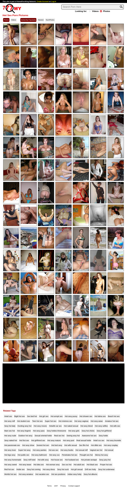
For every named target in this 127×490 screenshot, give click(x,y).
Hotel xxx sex (98, 440)
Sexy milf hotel (29, 460)
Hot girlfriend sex (38, 440)
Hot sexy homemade (12, 460)
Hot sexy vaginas (81, 421)
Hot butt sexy (56, 445)
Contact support (74, 486)
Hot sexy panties (39, 450)
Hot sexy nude (10, 436)
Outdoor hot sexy (25, 436)
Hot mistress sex (65, 421)
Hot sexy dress (49, 469)
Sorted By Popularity (28, 20)
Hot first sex (24, 440)
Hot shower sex (86, 416)
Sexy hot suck (63, 469)
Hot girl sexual (77, 469)
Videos (94, 11)
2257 (56, 486)
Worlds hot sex (10, 474)
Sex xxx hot (66, 465)
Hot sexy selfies (101, 426)
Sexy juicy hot (105, 460)
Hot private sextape (89, 460)
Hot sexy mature (54, 440)
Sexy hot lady (9, 426)
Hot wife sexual (70, 445)
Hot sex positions (58, 474)
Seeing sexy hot (73, 436)
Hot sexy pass (39, 431)
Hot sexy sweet (10, 465)
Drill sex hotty (90, 469)
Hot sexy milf (9, 421)
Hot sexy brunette (114, 440)
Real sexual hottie (83, 440)
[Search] (92, 7)
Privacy (63, 486)
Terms (49, 486)
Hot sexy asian (97, 421)
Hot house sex (57, 460)
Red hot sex (9, 469)
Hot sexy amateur (26, 474)
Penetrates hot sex (69, 455)
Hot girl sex (43, 416)
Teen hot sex (37, 421)
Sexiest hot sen (43, 445)
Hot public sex (23, 455)
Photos (105, 11)
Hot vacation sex (42, 474)
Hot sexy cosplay (111, 445)
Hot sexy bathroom (39, 455)
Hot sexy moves (40, 426)
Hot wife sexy (43, 460)
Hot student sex (23, 421)
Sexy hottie (103, 436)
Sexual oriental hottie (43, 436)
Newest (41, 20)
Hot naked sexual (71, 426)
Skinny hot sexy (101, 455)
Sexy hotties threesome (56, 431)
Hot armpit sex (57, 416)
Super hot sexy (24, 450)
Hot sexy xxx (54, 455)
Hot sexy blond (86, 426)
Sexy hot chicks (88, 431)
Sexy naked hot (10, 440)
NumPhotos (50, 20)
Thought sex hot (86, 455)
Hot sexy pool (68, 440)
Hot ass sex (53, 450)
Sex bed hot (32, 416)
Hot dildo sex (96, 445)
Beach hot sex (114, 416)
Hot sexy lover (10, 450)
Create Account (43, 1)
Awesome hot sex (89, 436)
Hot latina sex (100, 416)
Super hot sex (50, 421)
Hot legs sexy (9, 455)
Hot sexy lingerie (24, 431)
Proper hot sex (106, 465)
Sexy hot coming (33, 469)
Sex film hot (84, 445)
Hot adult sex (79, 465)
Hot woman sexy (53, 465)
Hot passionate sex (12, 445)
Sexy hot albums (90, 474)
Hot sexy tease (25, 465)
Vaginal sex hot (96, 450)
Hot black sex (92, 465)
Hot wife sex (115, 426)
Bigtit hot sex (19, 416)
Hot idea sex (39, 465)
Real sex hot (59, 436)
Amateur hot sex (111, 421)
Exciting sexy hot (24, 426)
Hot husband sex (72, 460)
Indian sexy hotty (74, 474)
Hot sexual (109, 450)
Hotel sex (8, 416)
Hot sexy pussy (71, 416)
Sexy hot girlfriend (104, 431)
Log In (53, 1)
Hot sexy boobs (67, 450)
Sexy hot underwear (106, 469)
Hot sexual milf (82, 450)
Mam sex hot (9, 431)
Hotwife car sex (55, 426)
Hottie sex (20, 469)
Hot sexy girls (73, 431)
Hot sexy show (28, 445)
